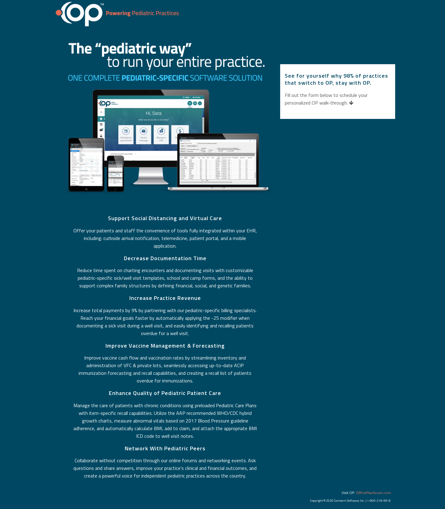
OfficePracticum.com (373, 493)
